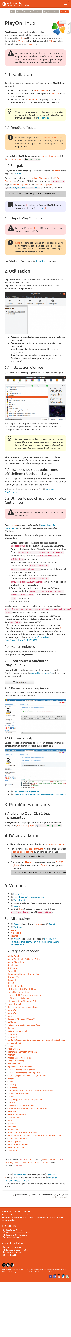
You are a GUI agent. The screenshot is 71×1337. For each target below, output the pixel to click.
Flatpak (55, 93)
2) (45, 207)
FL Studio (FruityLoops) (18, 997)
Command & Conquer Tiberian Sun (23, 974)
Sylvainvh (11, 1123)
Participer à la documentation (16, 1232)
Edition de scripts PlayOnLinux (21, 989)
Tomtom (11, 1102)
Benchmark (12, 965)
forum (16, 905)
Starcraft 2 (12, 1096)
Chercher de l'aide (11, 1247)
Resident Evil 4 (14, 1063)
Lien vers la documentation (26, 791)
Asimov (29, 1159)
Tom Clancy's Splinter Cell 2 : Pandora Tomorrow (30, 1090)
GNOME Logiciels (19, 184)
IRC (20, 908)
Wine (51, 40)
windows (38, 12)
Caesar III (11, 971)
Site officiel (18, 893)
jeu (13, 12)
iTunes (10, 1027)
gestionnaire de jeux (51, 12)
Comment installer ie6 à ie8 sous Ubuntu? (27, 1108)
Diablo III (11, 980)
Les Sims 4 (12, 1036)
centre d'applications (23, 851)
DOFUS (10, 983)
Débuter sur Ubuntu (12, 1230)
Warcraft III (12, 1129)
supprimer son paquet (55, 844)
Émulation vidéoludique (18, 991)
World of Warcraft (15, 1147)
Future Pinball (14, 1003)
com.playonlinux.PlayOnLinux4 (24, 188)
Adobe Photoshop (15, 1060)
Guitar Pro (12, 1015)
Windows (22, 40)
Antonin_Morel (12, 1162)
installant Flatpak (37, 178)
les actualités (20, 1174)
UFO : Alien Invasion (16, 1114)
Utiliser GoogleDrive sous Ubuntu (23, 1006)
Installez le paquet (26, 825)
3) (60, 627)
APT (61, 137)
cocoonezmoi (13, 1117)
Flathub (17, 173)
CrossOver (31, 43)
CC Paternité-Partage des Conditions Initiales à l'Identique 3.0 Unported (27, 1271)
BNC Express (13, 968)
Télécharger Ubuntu (12, 1237)
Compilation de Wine (17, 1138)
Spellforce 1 (13, 1087)
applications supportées (41, 672)
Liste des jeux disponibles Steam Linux (25, 1099)
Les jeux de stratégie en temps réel (24, 1072)
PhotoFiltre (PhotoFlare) (19, 1057)
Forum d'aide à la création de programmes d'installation (39, 794)
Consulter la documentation (15, 1250)
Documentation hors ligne (14, 1235)
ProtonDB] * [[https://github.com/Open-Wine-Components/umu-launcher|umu (35, 941)
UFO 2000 (12, 1111)
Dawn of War (13, 977)
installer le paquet (15, 158)
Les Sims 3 (12, 1033)
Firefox (13, 524)
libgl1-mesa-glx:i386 (50, 826)
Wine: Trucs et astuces (17, 1144)
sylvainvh (24, 1162)
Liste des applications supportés (28, 896)
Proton (16, 938)
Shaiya (10, 1081)
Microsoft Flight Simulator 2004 (22, 1000)
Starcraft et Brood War (18, 1093)
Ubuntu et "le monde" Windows (22, 1132)
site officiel (43, 117)
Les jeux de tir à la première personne (25, 994)
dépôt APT (34, 99)
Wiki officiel (19, 899)
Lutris (13, 929)
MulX (9, 1120)
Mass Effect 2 (13, 1048)
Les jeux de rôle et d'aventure (21, 1069)
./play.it (14, 935)
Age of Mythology (15, 962)
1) (60, 61)
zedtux (32, 1162)
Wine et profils (14, 1141)
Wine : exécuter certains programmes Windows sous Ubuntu (35, 1135)
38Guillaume (43, 1162)
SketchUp (12, 1084)
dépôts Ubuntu (36, 848)
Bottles (16, 923)
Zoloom (51, 1159)
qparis (22, 1159)
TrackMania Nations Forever (20, 1105)
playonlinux (33, 159)
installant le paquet (43, 184)
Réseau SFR (12, 1078)
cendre (60, 1159)
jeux (23, 37)
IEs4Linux (11, 1021)
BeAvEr (19, 1165)
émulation (28, 12)
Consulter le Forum (11, 1252)
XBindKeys (12, 1150)
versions (34, 228)
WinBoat (17, 926)
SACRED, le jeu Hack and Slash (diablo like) (27, 1075)
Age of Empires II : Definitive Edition (24, 959)
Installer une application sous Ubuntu (25, 1024)
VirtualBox (12, 1126)
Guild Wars (12, 1009)
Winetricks (16, 932)
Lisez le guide (9, 1255)
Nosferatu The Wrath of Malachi (22, 1051)
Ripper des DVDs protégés (19, 1066)
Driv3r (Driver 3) (15, 986)
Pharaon (11, 1054)
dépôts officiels (41, 90)
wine (19, 12)
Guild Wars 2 (13, 1012)
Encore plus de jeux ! (17, 1030)
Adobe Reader (14, 956)
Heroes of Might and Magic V (21, 1018)
